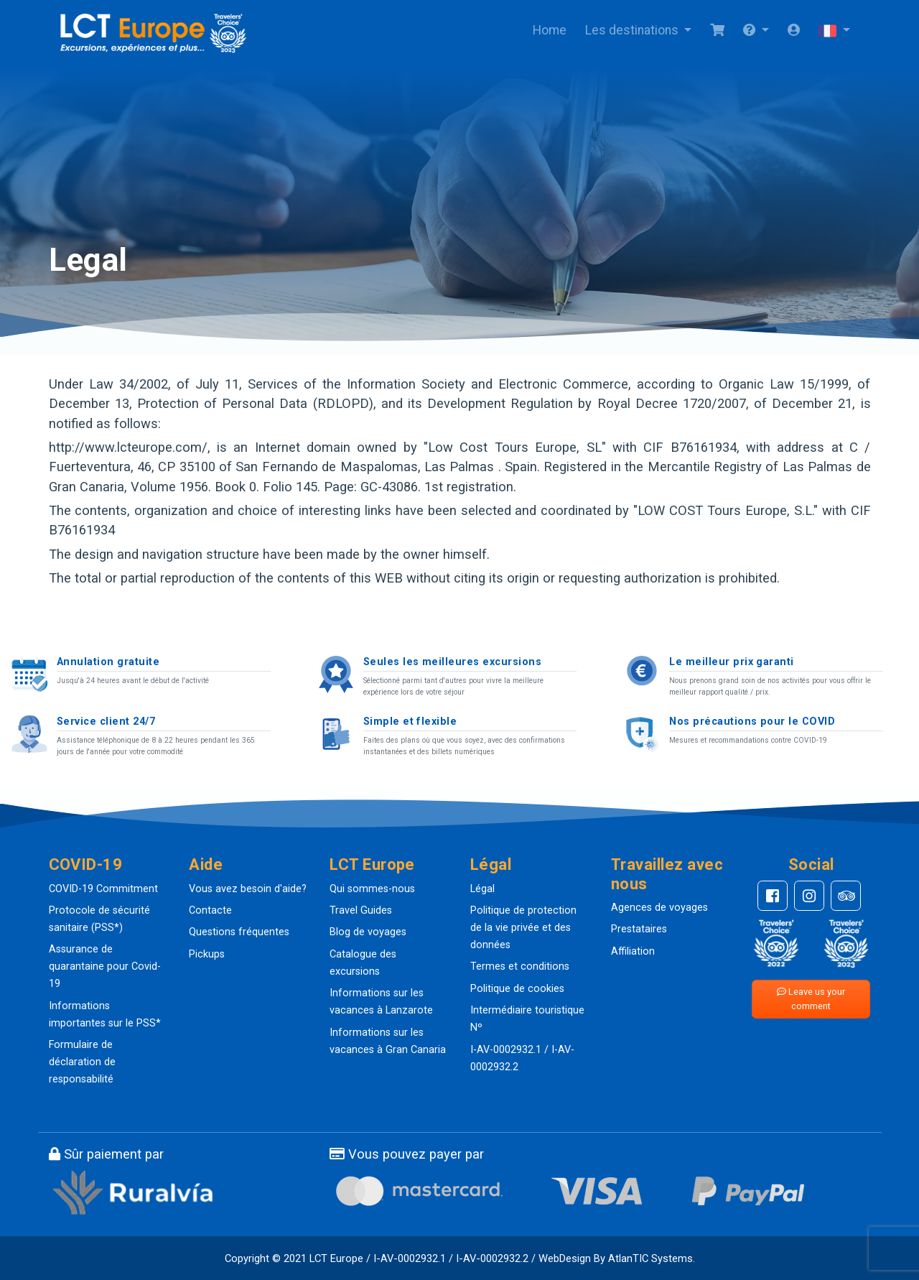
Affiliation (633, 951)
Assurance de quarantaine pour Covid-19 (105, 966)
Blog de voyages (368, 932)
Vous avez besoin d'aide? (248, 889)
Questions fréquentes (239, 932)
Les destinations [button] (633, 30)
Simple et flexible (410, 721)
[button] (756, 31)
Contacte (210, 910)
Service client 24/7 (106, 721)
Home (549, 30)
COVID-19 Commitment (103, 889)
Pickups (207, 954)
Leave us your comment (811, 998)
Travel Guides (361, 910)
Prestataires (639, 929)
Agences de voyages (659, 907)
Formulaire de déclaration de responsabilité (82, 1062)
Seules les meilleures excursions (452, 662)
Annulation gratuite (108, 662)
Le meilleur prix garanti (731, 662)
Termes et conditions (519, 966)
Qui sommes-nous (372, 889)
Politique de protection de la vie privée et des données (523, 927)
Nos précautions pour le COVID (752, 721)
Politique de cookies (517, 989)
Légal (482, 889)
